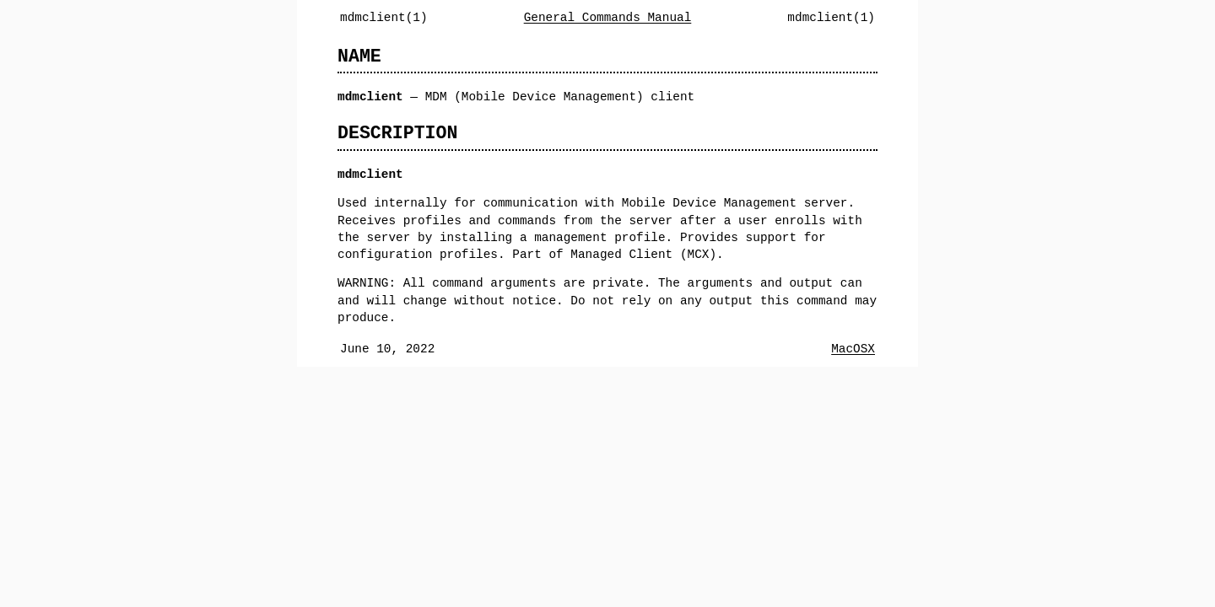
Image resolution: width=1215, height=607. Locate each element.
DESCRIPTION (397, 133)
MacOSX (853, 349)
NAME (359, 56)
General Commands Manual (608, 17)
